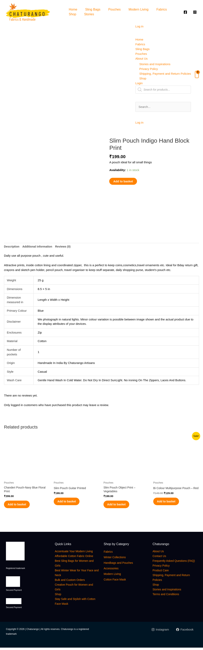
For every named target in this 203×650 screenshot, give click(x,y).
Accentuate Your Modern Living (77, 553)
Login (139, 83)
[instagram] (195, 12)
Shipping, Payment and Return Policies (165, 73)
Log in (139, 26)
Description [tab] (12, 245)
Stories (89, 14)
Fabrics (161, 9)
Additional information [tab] (39, 245)
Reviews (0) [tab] (66, 245)
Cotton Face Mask (116, 581)
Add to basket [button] (21, 505)
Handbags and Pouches (121, 565)
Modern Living (138, 9)
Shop (72, 14)
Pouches (114, 9)
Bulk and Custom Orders (72, 582)
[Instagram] (160, 631)
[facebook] (186, 12)
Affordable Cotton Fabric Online (77, 558)
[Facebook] (185, 631)
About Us (141, 58)
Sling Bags (93, 9)
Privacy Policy (148, 69)
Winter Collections (116, 559)
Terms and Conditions (168, 601)
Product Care (162, 577)
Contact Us (160, 558)
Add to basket (123, 181)
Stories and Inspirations (154, 64)
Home (73, 9)
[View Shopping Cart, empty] (197, 74)
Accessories (112, 570)
